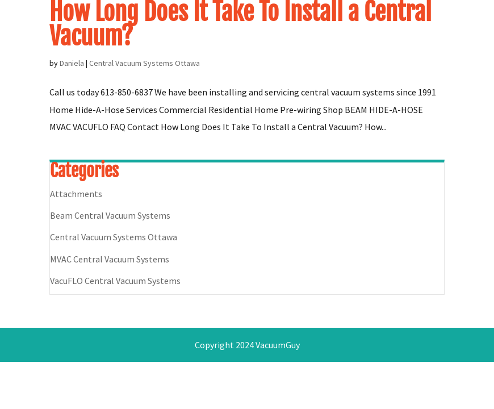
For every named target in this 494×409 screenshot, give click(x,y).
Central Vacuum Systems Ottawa (144, 63)
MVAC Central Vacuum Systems (109, 259)
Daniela (72, 63)
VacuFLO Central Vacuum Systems (115, 280)
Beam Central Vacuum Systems (110, 215)
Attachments (76, 193)
